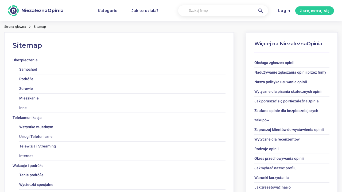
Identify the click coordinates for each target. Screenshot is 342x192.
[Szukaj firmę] (223, 10)
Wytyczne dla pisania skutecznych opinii (288, 91)
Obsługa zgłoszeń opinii (274, 63)
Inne (23, 108)
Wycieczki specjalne (36, 184)
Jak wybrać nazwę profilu (275, 168)
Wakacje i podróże (28, 165)
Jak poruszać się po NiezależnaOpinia (286, 101)
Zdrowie (26, 88)
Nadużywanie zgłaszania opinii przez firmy (290, 72)
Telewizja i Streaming (37, 146)
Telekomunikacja (27, 117)
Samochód (28, 69)
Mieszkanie (29, 98)
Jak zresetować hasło (272, 187)
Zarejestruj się (314, 11)
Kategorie (107, 10)
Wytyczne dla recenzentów (277, 139)
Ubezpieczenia (25, 60)
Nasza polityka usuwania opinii (280, 82)
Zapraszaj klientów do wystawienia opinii (289, 129)
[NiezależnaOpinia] (36, 10)
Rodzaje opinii (266, 149)
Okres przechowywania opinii (279, 158)
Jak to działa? (145, 10)
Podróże (26, 79)
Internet (26, 156)
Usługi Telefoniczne (36, 136)
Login (284, 10)
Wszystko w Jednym (36, 127)
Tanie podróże (31, 175)
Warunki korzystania (271, 177)
